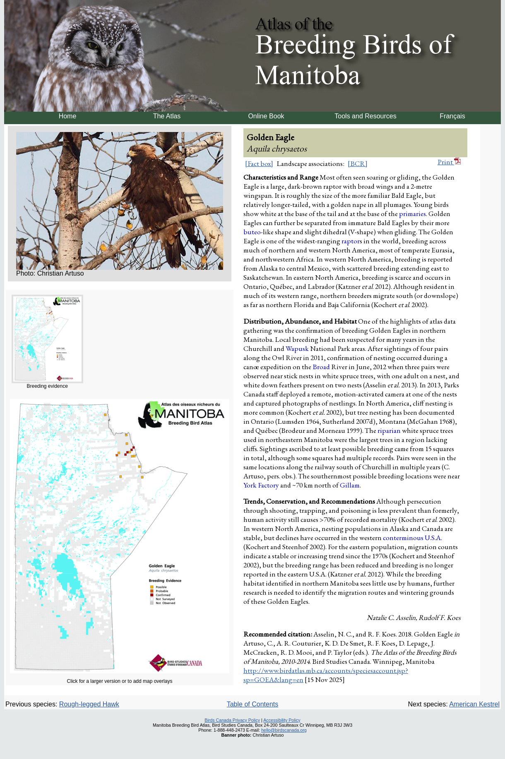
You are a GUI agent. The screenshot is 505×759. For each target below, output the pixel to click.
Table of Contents (253, 704)
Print (449, 161)
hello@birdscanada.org (284, 730)
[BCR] (358, 163)
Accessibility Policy (281, 720)
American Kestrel (474, 704)
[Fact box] (259, 163)
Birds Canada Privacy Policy (232, 720)
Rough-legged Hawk (89, 704)
